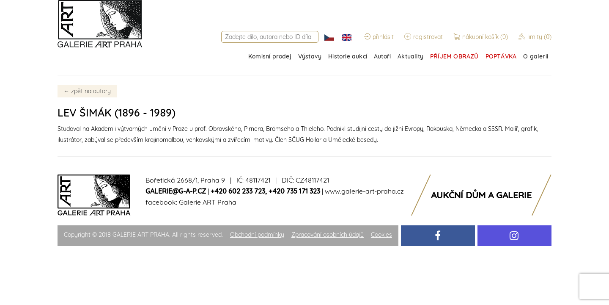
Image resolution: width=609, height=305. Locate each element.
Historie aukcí (347, 56)
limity (534, 37)
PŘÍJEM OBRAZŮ (454, 56)
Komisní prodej (269, 56)
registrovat (423, 37)
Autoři (382, 56)
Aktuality (410, 56)
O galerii (535, 56)
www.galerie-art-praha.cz (364, 191)
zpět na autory (87, 91)
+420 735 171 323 (294, 191)
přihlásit (379, 37)
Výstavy (309, 56)
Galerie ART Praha (207, 202)
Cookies (381, 234)
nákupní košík (481, 37)
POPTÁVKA (501, 56)
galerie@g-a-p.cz (175, 191)
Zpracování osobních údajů (327, 234)
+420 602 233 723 (238, 191)
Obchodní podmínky (257, 234)
